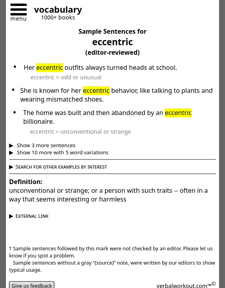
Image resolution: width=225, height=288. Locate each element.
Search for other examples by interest (61, 166)
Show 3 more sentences (45, 145)
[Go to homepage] (55, 10)
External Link (31, 215)
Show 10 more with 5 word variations (62, 152)
